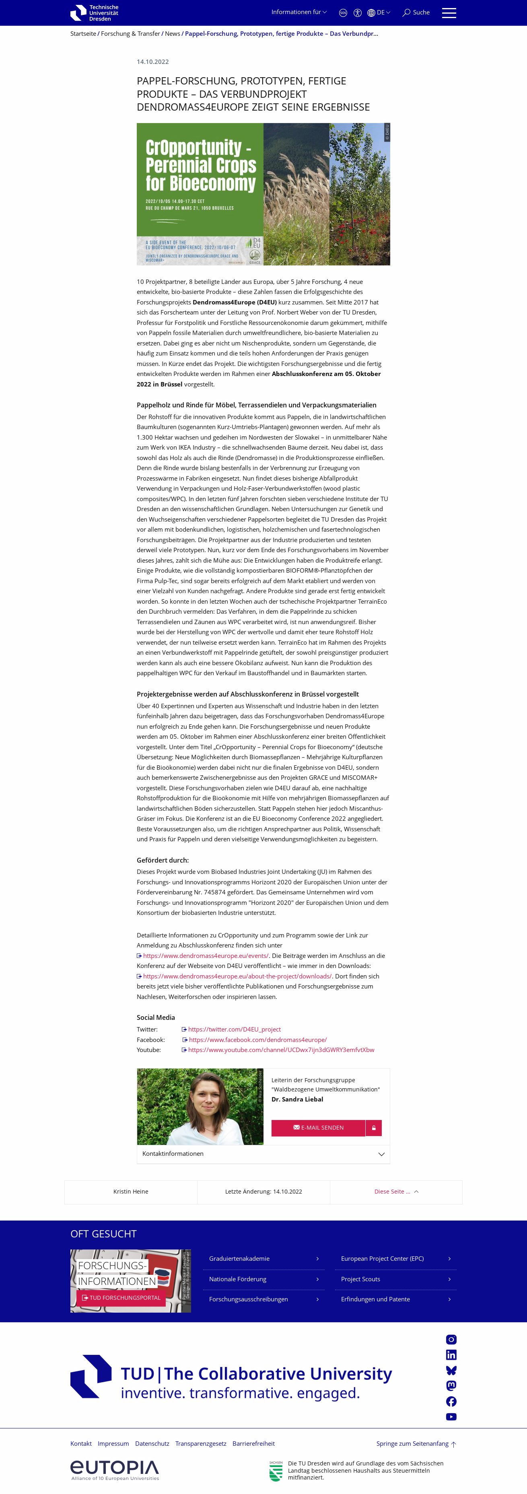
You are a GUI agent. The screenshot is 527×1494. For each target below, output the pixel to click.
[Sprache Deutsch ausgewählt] (378, 13)
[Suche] (416, 13)
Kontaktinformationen (173, 1154)
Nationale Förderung (237, 1280)
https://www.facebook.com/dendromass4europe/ (258, 1041)
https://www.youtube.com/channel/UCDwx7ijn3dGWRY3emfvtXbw (281, 1051)
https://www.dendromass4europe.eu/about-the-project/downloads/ (237, 977)
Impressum (113, 1444)
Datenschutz (152, 1444)
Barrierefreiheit (254, 1444)
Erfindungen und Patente (375, 1300)
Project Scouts (360, 1280)
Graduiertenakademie (239, 1259)
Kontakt (81, 1444)
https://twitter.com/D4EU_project (234, 1030)
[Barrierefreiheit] (357, 13)
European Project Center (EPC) (382, 1259)
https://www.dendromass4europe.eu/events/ (206, 957)
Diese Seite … (392, 1192)
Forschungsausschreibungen (248, 1300)
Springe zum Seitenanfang (413, 1444)
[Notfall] (343, 13)
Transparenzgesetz (200, 1444)
